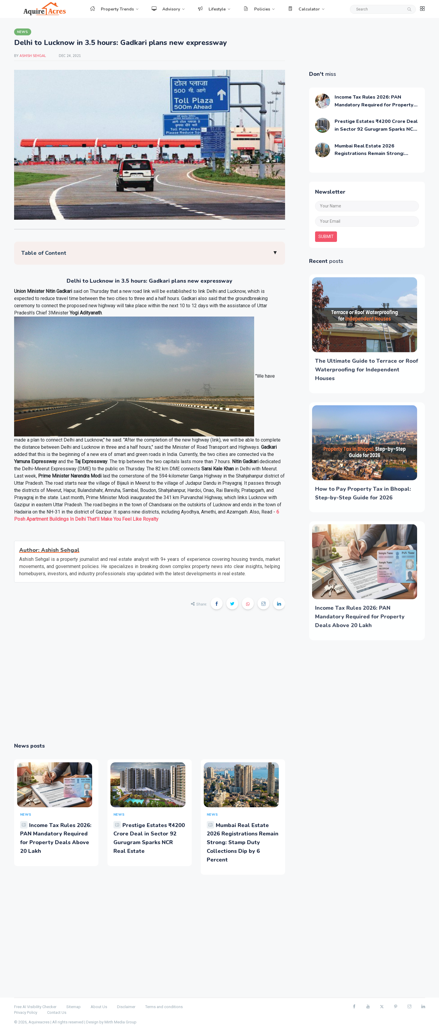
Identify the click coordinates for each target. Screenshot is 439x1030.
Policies (256, 9)
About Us (99, 1007)
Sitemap (73, 1007)
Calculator (304, 9)
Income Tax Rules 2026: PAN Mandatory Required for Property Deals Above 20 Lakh (374, 105)
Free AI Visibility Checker (35, 1007)
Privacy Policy (25, 1012)
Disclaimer (126, 1007)
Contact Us (56, 1012)
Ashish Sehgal (33, 56)
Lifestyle (212, 9)
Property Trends (112, 9)
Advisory (166, 9)
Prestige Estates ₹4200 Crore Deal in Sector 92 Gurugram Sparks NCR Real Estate (376, 129)
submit (326, 236)
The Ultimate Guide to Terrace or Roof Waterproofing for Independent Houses (366, 369)
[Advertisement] (149, 680)
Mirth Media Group (120, 1022)
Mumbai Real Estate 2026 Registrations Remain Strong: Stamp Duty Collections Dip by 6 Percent (242, 842)
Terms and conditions (164, 1007)
